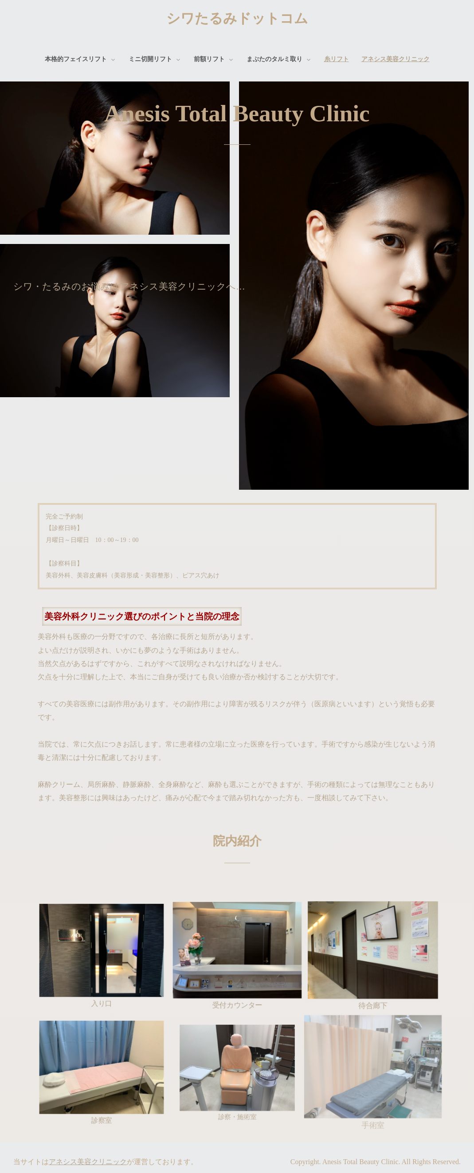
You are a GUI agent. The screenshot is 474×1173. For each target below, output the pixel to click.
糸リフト (336, 59)
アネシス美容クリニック (395, 59)
